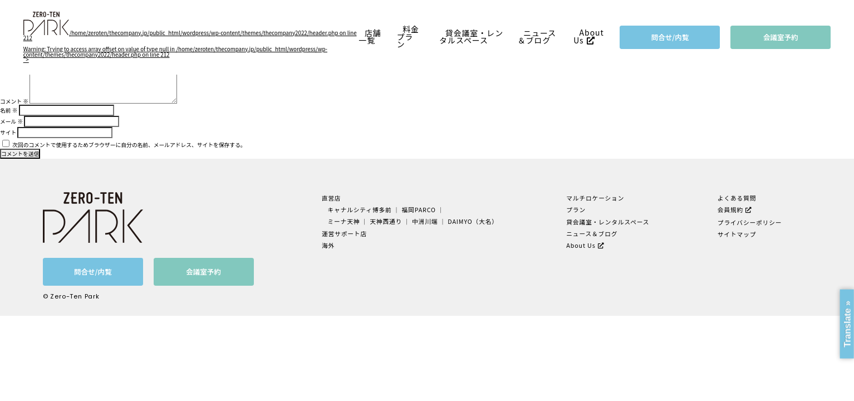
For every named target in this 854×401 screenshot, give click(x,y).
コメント (14, 101)
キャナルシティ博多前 (360, 210)
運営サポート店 (345, 233)
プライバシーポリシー (749, 222)
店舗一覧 (370, 36)
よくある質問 (737, 198)
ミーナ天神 (344, 221)
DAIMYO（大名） (472, 221)
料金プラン (408, 36)
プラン (575, 210)
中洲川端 (425, 221)
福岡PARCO (419, 210)
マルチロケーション (595, 198)
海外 (329, 245)
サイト (8, 132)
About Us (588, 36)
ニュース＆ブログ (537, 36)
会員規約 (730, 210)
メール (11, 121)
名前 (8, 110)
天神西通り (386, 221)
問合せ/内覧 (670, 37)
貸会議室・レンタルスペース (471, 36)
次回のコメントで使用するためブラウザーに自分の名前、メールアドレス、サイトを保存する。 (129, 145)
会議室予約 (780, 37)
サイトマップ (737, 233)
